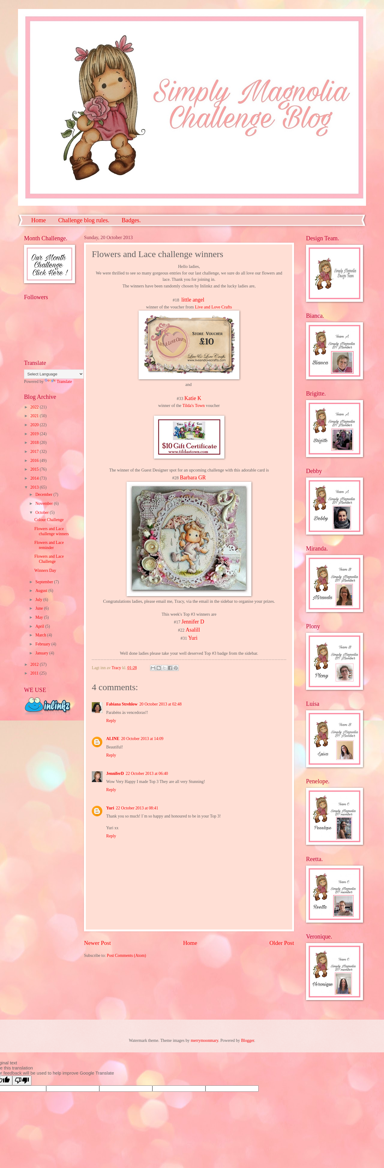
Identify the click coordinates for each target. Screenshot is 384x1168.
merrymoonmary (204, 1040)
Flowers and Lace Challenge (49, 559)
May (39, 617)
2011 (35, 673)
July (39, 599)
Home (38, 220)
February (43, 644)
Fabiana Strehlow (121, 704)
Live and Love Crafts (213, 307)
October (42, 512)
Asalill (193, 630)
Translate (58, 381)
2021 (35, 416)
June (39, 608)
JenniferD (115, 773)
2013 (35, 487)
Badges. (131, 220)
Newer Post (97, 943)
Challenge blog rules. (84, 220)
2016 (35, 460)
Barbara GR (193, 478)
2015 (35, 469)
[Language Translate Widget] (54, 374)
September (44, 582)
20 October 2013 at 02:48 (160, 704)
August (41, 590)
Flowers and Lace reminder (49, 545)
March (41, 635)
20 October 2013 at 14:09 (142, 738)
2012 (35, 664)
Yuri (192, 638)
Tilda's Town (193, 405)
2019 (35, 434)
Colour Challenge (49, 519)
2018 (35, 442)
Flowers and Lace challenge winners (51, 531)
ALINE (112, 738)
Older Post (281, 943)
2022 (35, 407)
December (44, 494)
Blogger (247, 1040)
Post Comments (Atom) (126, 955)
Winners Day (45, 570)
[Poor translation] (22, 1080)
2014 (35, 478)
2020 (35, 425)
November (44, 503)
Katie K (192, 398)
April (40, 626)
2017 (35, 451)
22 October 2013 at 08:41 (137, 808)
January (42, 653)
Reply (111, 720)
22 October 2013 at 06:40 (147, 773)
